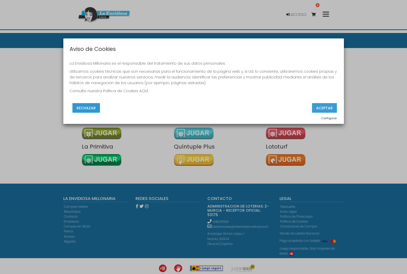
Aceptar (324, 108)
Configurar (329, 118)
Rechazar (86, 108)
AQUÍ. (143, 90)
